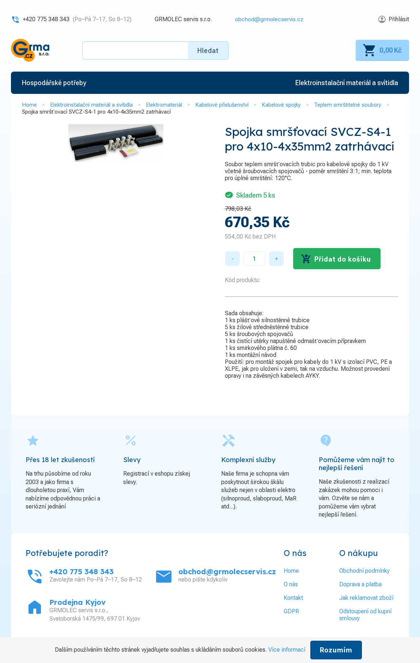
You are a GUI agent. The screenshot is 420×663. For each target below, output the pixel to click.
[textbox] (155, 50)
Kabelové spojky (281, 105)
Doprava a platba (360, 584)
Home (29, 105)
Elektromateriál (164, 105)
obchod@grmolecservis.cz (268, 19)
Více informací (286, 649)
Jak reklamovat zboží (366, 597)
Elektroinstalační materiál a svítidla (91, 105)
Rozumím (336, 650)
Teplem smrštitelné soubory (347, 105)
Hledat (208, 50)
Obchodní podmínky (364, 570)
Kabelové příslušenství (222, 105)
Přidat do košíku (342, 259)
